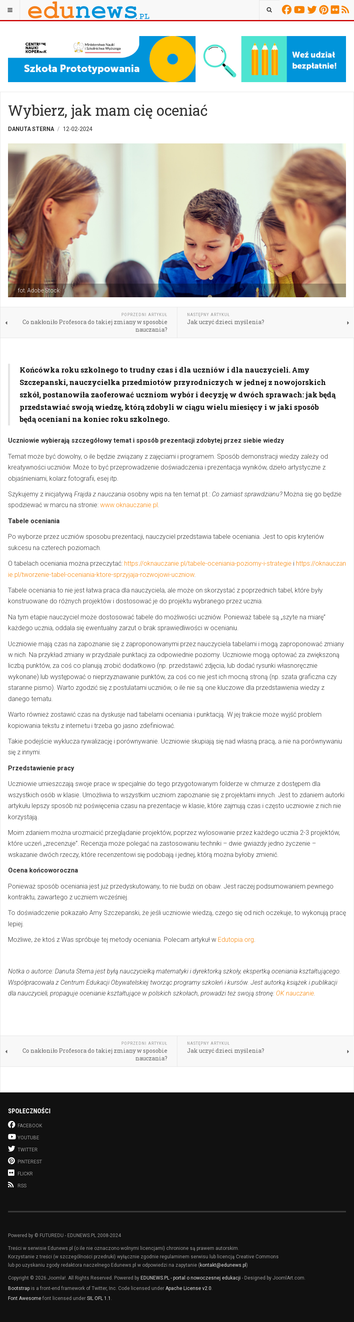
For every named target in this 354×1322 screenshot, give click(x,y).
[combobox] (269, 10)
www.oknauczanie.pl (129, 505)
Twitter (313, 9)
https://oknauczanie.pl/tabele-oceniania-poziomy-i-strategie (208, 563)
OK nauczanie (295, 993)
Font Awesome (24, 1298)
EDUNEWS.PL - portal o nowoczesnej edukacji (191, 1278)
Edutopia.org (236, 939)
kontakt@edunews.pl (223, 1265)
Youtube (300, 9)
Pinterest (325, 9)
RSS (347, 9)
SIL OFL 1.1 (99, 1298)
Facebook (288, 9)
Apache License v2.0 (188, 1288)
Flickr (336, 9)
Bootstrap (19, 1288)
